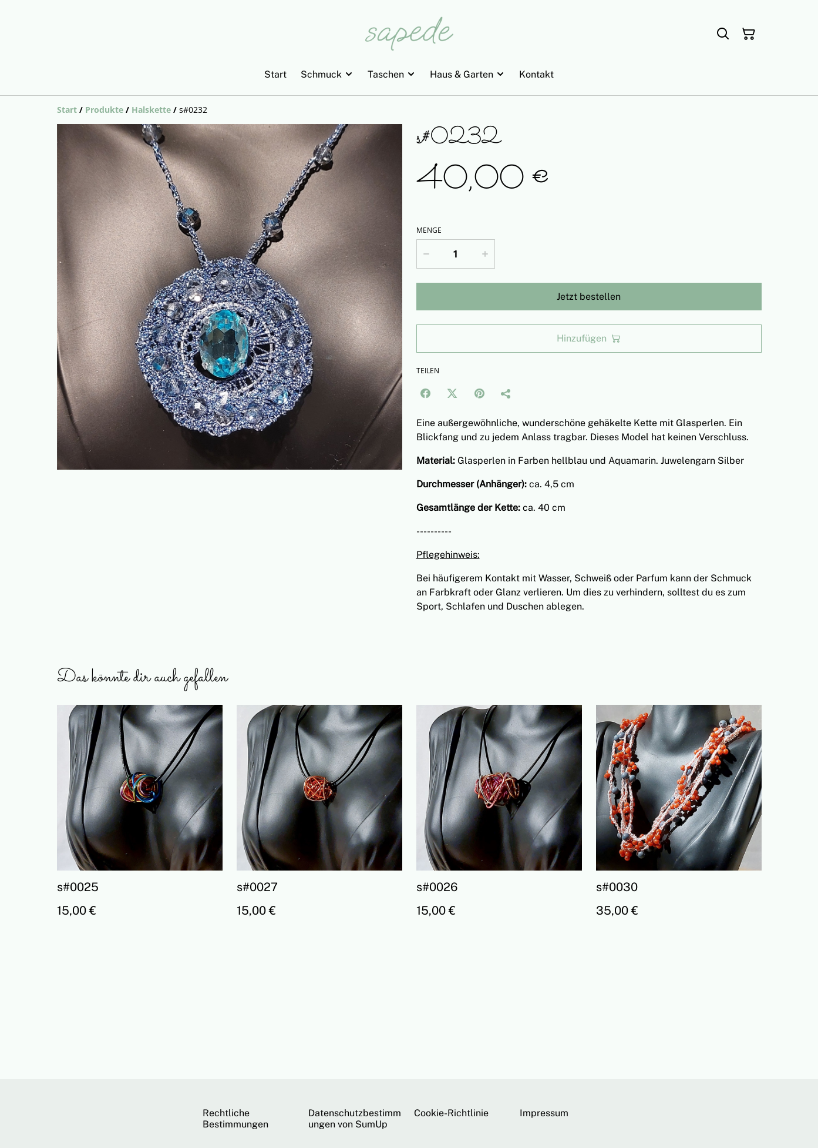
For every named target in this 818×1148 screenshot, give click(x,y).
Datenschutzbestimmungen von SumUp (354, 1118)
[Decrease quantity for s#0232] (426, 254)
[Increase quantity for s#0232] (485, 254)
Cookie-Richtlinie (451, 1113)
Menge (429, 230)
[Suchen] (723, 34)
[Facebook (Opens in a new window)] (425, 393)
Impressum (544, 1113)
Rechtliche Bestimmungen (235, 1118)
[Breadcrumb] (409, 110)
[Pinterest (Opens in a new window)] (479, 393)
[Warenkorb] (749, 34)
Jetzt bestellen (589, 296)
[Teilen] (506, 393)
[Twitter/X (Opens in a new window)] (452, 393)
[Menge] (455, 254)
